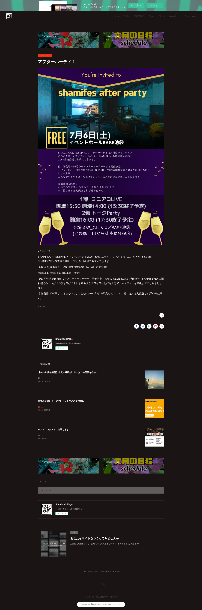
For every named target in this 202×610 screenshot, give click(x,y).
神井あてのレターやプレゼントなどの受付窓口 (61, 401)
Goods (151, 16)
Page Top (101, 584)
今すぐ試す (136, 5)
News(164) (41, 307)
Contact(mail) (174, 16)
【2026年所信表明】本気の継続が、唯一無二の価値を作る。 (68, 372)
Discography (190, 16)
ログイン (155, 5)
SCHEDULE (139, 16)
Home (116, 16)
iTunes (162, 16)
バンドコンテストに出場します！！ (55, 429)
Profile (126, 16)
